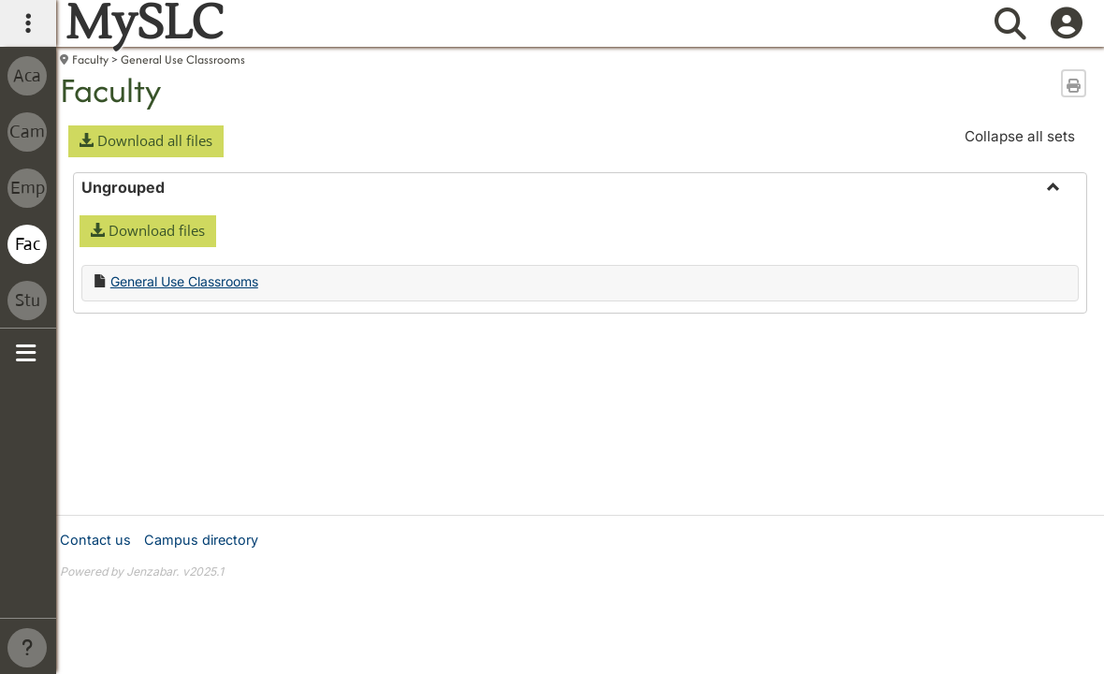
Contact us (95, 540)
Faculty (90, 59)
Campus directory (201, 540)
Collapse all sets (1020, 136)
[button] (146, 141)
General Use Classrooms (183, 59)
